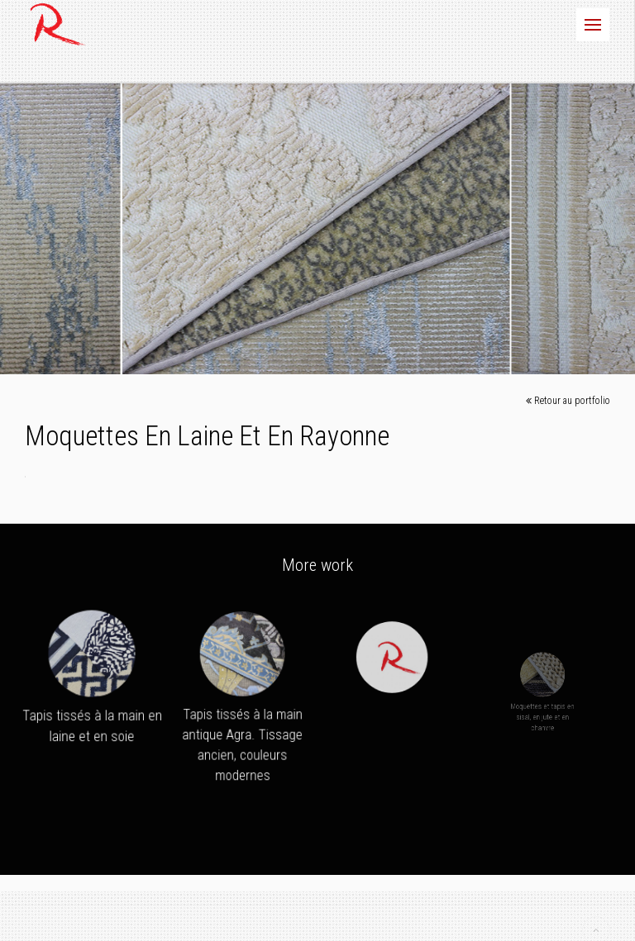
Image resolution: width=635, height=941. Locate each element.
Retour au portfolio (568, 401)
